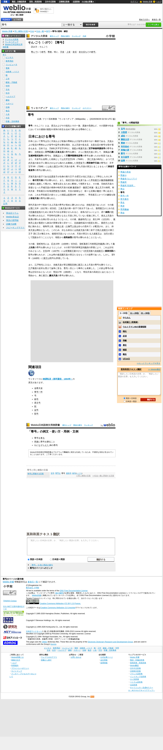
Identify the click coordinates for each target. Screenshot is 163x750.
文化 (8, 89)
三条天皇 (62, 208)
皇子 (41, 176)
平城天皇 (45, 187)
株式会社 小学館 (32, 588)
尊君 (122, 206)
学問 (8, 86)
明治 (55, 272)
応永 (53, 244)
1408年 (65, 244)
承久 (95, 219)
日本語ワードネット (34, 631)
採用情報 (103, 663)
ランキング (76, 36)
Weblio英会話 (12, 217)
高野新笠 (55, 191)
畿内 (99, 191)
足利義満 (100, 244)
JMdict (44, 642)
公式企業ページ (106, 657)
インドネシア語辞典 (138, 677)
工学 (8, 79)
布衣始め (125, 146)
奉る (43, 438)
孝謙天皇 (82, 148)
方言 (8, 118)
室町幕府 (83, 244)
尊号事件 (124, 199)
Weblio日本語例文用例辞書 (45, 425)
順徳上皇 (59, 226)
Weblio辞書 (36, 595)
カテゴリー (87, 108)
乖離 (125, 340)
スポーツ (9, 104)
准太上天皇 (106, 215)
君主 (53, 125)
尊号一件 (68, 268)
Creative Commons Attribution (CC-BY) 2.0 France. (60, 603)
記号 (5, 203)
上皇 (68, 52)
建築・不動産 (11, 82)
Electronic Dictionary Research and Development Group (110, 642)
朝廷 (74, 148)
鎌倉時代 (82, 219)
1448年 (36, 258)
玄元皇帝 (125, 157)
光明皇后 (39, 152)
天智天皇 (32, 176)
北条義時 (78, 223)
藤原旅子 (77, 187)
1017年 (44, 208)
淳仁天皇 (91, 159)
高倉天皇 (80, 230)
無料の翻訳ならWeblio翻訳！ (45, 10)
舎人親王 (54, 166)
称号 (48, 31)
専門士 (58, 473)
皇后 (75, 52)
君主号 (37, 403)
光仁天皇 (87, 176)
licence (53, 644)
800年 (81, 195)
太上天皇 (76, 145)
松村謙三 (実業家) (130, 322)
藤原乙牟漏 (88, 187)
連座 (39, 184)
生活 (8, 93)
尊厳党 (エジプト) (128, 179)
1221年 (105, 219)
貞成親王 (99, 251)
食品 (8, 111)
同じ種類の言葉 (21, 31)
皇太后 (82, 52)
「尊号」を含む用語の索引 (41, 565)
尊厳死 (123, 182)
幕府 (41, 223)
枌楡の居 (125, 150)
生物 (8, 107)
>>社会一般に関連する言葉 (103, 476)
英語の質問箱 (12, 220)
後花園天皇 (62, 254)
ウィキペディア (39, 108)
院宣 (91, 223)
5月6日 (74, 244)
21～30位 (145, 313)
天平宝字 (68, 159)
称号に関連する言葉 (36, 474)
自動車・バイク (12, 72)
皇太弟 (79, 180)
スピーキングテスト (15, 227)
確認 (125, 350)
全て (4, 54)
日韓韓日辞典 (64, 2)
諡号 (57, 145)
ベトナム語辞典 (136, 682)
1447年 (55, 251)
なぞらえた (43, 445)
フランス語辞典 (136, 674)
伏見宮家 (88, 251)
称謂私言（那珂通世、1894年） (58, 379)
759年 (40, 166)
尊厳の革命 (125, 172)
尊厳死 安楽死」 (128, 185)
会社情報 (103, 660)
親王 (45, 258)
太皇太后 (95, 145)
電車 (8, 68)
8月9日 (53, 208)
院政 (35, 237)
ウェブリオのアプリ (49, 657)
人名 (8, 114)
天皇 (62, 52)
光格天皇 (57, 265)
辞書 (5, 2)
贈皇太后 (125, 139)
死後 (36, 441)
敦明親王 (100, 208)
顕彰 (49, 129)
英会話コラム (12, 213)
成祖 (123, 136)
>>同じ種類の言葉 (83, 476)
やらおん (126, 317)
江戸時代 (39, 265)
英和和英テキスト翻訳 (43, 534)
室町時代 (41, 244)
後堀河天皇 (57, 233)
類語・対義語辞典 (19, 2)
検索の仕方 (15, 660)
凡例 (84, 36)
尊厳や (123, 175)
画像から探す (46, 660)
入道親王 (95, 233)
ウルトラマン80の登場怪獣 (134, 327)
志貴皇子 (53, 176)
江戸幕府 (32, 268)
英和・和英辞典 (35, 2)
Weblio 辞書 (147, 2)
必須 (125, 336)
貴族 (84, 125)
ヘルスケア (10, 96)
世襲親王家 (70, 251)
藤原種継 (105, 180)
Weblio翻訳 (134, 665)
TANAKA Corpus (9, 601)
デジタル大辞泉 (39, 36)
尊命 (122, 213)
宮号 (52, 473)
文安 (45, 251)
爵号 (123, 153)
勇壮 (125, 345)
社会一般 (40, 31)
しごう (79, 473)
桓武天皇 (70, 180)
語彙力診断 (11, 224)
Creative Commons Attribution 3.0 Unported (57, 608)
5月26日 (126, 359)
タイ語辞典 (134, 679)
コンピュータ (11, 64)
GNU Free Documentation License (74, 591)
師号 (74, 473)
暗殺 (111, 180)
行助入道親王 (101, 230)
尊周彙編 (124, 209)
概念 (125, 354)
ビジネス (9, 57)
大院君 (124, 132)
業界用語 (9, 61)
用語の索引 (65, 36)
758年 (52, 148)
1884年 (67, 272)
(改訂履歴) (59, 593)
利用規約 (14, 665)
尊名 (122, 202)
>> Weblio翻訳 (154, 369)
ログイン (134, 1)
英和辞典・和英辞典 (138, 663)
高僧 (91, 125)
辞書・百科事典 (12, 121)
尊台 (122, 189)
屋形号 (68, 473)
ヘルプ (159, 2)
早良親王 (95, 180)
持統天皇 (91, 205)
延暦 (70, 195)
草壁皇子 (80, 163)
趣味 (8, 100)
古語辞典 (76, 2)
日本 (41, 148)
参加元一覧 (156, 19)
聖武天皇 (88, 152)
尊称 (50, 52)
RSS (92, 696)
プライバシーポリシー (20, 668)
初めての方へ (144, 19)
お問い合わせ (76, 657)
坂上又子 (99, 187)
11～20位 (134, 313)
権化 (125, 331)
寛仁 (32, 208)
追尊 (123, 160)
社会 (32, 31)
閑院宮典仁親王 (75, 265)
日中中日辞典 (50, 2)
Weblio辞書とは (17, 657)
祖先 (68, 125)
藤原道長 (37, 212)
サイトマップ (16, 671)
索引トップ (54, 36)
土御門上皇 (71, 226)
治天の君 (108, 233)
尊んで (34, 52)
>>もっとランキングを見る (148, 363)
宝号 (123, 129)
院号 (36, 414)
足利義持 (84, 247)
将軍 (94, 244)
